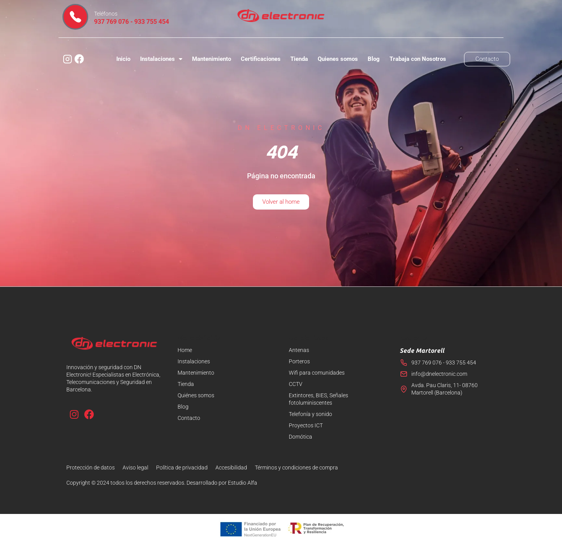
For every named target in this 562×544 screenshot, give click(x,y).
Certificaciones (261, 58)
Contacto (189, 418)
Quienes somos (338, 58)
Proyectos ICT (306, 425)
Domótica (300, 437)
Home (185, 350)
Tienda (299, 58)
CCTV (295, 384)
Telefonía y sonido (310, 414)
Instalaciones (161, 59)
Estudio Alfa (242, 483)
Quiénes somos (196, 395)
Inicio (123, 58)
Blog (374, 58)
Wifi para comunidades (317, 373)
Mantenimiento (211, 58)
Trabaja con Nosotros (417, 58)
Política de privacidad (182, 467)
